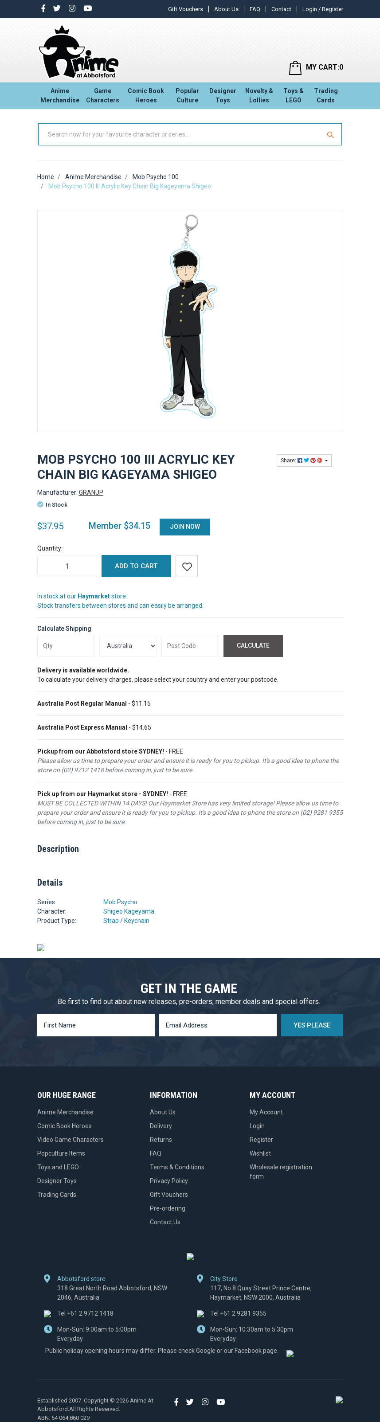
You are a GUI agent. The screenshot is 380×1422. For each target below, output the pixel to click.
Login (257, 1125)
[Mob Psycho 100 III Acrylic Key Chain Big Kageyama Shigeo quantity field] (67, 566)
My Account (266, 1111)
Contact (281, 9)
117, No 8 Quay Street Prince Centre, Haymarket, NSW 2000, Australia (261, 1292)
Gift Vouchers (185, 9)
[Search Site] (331, 134)
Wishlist (260, 1152)
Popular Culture (187, 95)
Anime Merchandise (59, 95)
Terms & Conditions (177, 1166)
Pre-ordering (167, 1207)
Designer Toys (222, 95)
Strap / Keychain (126, 920)
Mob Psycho (120, 902)
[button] (187, 566)
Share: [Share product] (302, 460)
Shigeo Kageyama (128, 911)
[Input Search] (180, 134)
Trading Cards (326, 95)
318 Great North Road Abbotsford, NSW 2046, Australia (112, 1292)
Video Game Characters (70, 1139)
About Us (226, 9)
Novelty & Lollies (259, 95)
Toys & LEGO (293, 95)
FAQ (255, 9)
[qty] (66, 646)
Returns (161, 1139)
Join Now (185, 526)
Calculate (253, 645)
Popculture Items (61, 1152)
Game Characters (102, 95)
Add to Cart (136, 566)
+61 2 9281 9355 (238, 1313)
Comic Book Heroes (146, 95)
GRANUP (91, 492)
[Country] (128, 646)
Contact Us (165, 1221)
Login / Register (322, 9)
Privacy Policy (169, 1180)
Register (261, 1139)
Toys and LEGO (58, 1166)
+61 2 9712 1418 (85, 1313)
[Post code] (190, 646)
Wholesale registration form (281, 1171)
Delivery (161, 1125)
